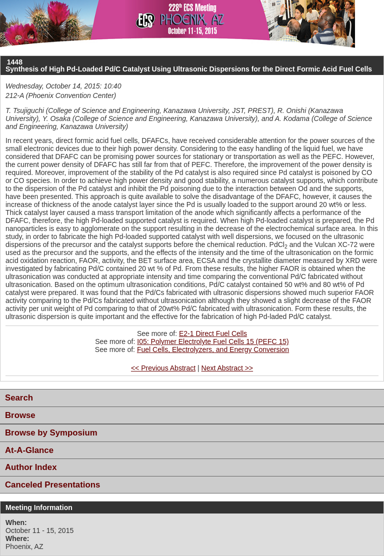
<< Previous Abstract (163, 368)
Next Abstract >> (228, 368)
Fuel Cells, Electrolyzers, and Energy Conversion (213, 350)
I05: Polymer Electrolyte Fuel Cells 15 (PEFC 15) (212, 342)
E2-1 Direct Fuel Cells (213, 334)
